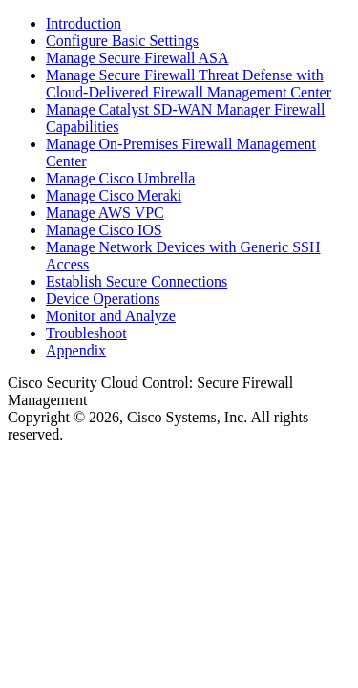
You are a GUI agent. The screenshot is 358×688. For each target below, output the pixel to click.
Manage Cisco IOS (104, 230)
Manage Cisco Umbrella (120, 178)
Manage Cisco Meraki (113, 195)
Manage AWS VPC (105, 212)
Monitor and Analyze (111, 316)
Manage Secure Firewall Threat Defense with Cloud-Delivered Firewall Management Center (188, 83)
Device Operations (103, 298)
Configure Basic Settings (122, 40)
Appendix (76, 350)
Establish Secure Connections (136, 281)
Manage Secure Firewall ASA (137, 58)
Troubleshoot (86, 333)
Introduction (83, 23)
